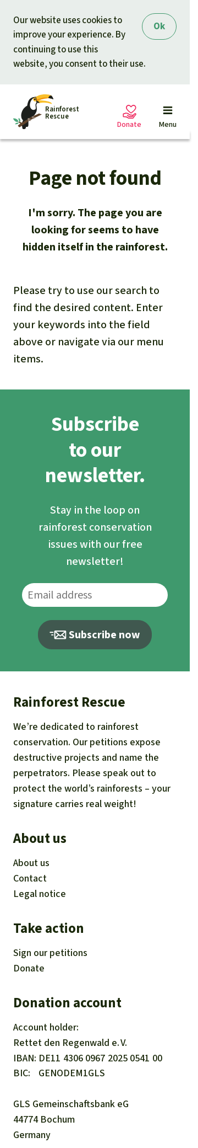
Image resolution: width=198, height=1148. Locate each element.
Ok (159, 26)
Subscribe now (95, 634)
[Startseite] (46, 111)
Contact (30, 878)
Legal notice (39, 893)
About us (31, 862)
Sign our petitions (50, 952)
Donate (29, 968)
